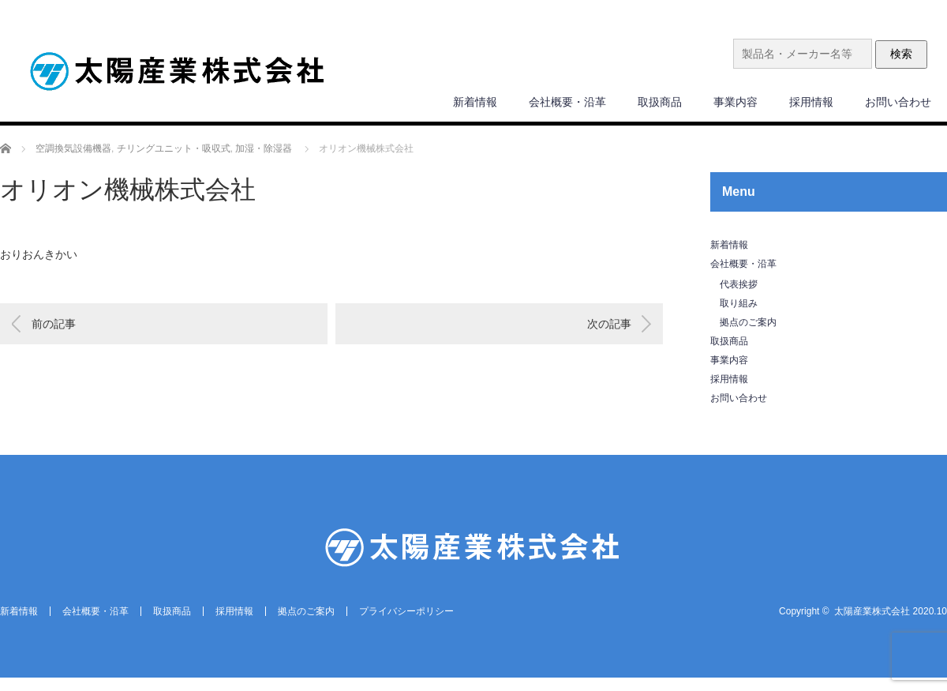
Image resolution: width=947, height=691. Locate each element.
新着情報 (475, 102)
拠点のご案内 (748, 322)
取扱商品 (660, 102)
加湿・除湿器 (263, 148)
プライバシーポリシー (406, 611)
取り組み (739, 303)
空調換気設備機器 (73, 148)
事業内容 (735, 102)
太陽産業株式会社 (872, 611)
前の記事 (54, 323)
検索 (901, 53)
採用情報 (811, 102)
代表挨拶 (739, 284)
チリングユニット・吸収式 (173, 148)
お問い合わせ (898, 102)
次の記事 (609, 323)
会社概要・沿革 (567, 102)
